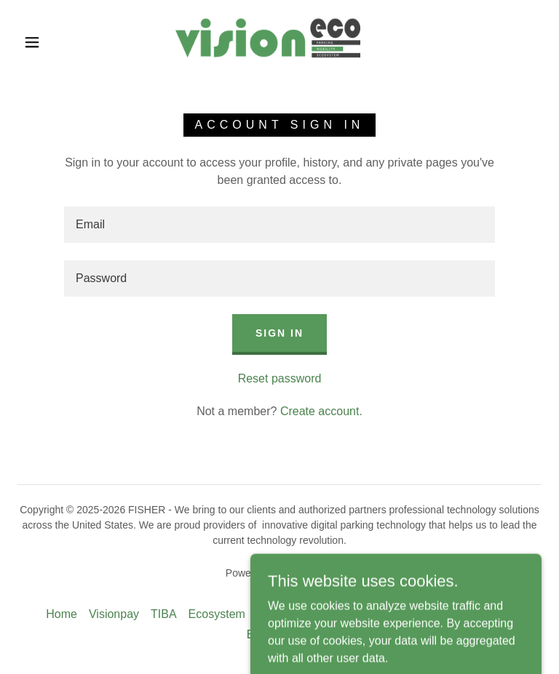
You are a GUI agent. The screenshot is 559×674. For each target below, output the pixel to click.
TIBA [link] (164, 614)
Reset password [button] (280, 378)
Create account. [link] (321, 411)
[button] (32, 42)
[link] (268, 41)
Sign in (279, 333)
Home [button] (61, 614)
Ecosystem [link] (217, 614)
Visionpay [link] (114, 614)
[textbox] (279, 224)
